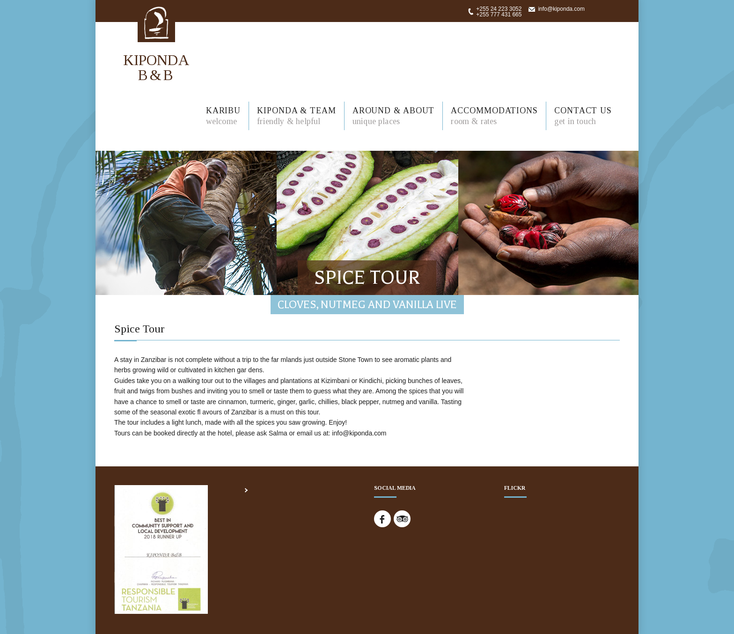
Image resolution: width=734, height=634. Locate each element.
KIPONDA (156, 67)
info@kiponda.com (561, 9)
